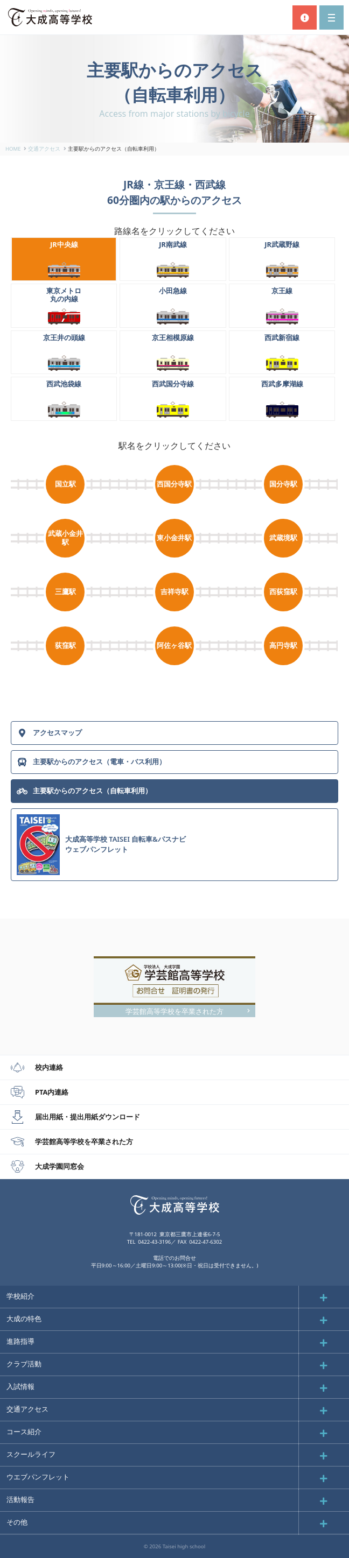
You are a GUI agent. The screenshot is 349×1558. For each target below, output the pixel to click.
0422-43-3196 (154, 1241)
